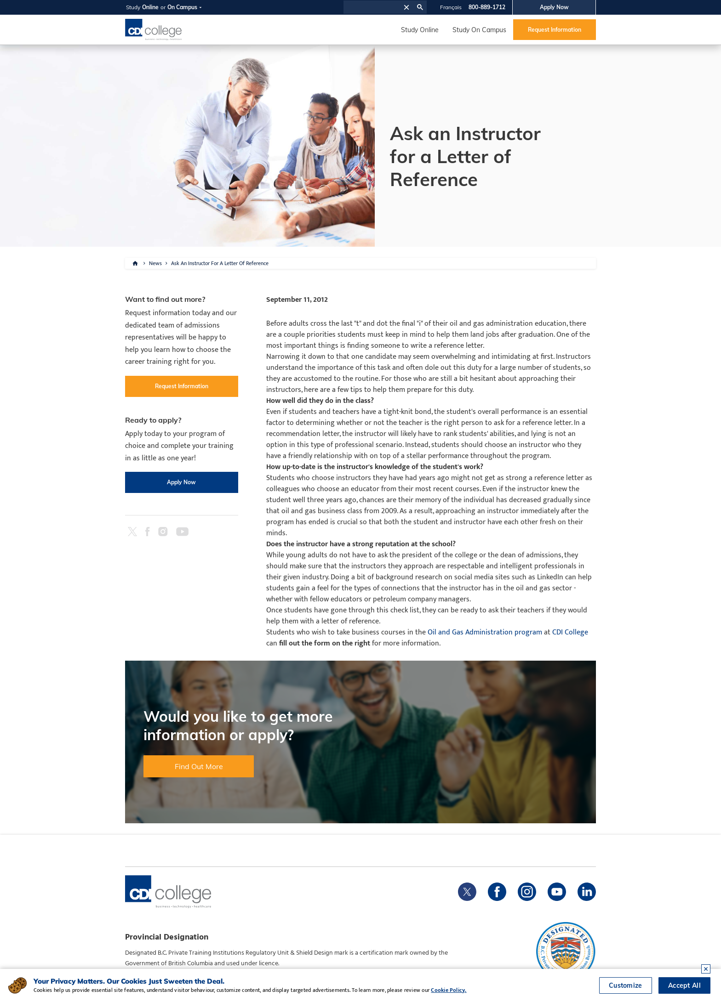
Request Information (554, 29)
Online (150, 7)
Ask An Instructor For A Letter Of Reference (220, 263)
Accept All (684, 985)
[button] (406, 7)
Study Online (420, 30)
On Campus (182, 7)
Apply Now (554, 7)
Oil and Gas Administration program (485, 632)
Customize (625, 985)
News (155, 263)
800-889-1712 (487, 7)
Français (451, 7)
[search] (372, 7)
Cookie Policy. (448, 990)
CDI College (570, 632)
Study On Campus (479, 30)
